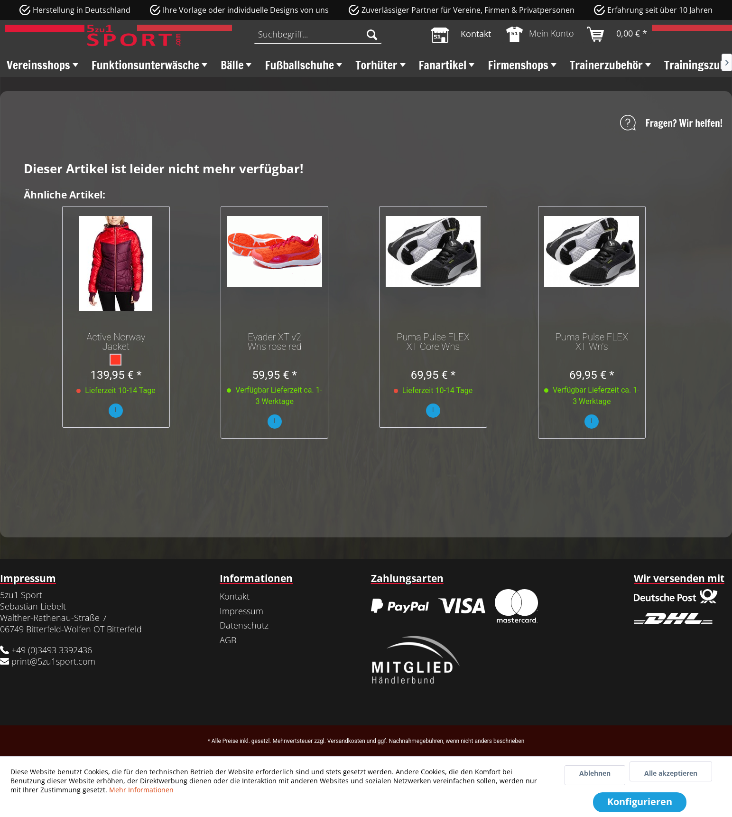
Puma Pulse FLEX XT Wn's (592, 341)
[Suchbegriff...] (318, 34)
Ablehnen (595, 773)
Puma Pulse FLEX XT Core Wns (433, 341)
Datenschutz (244, 625)
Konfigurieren (639, 801)
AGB (228, 640)
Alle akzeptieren (670, 773)
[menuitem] (318, 34)
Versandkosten (346, 741)
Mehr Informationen (141, 789)
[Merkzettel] (461, 34)
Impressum (241, 611)
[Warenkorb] (617, 34)
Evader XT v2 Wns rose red (275, 341)
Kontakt (235, 596)
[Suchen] (372, 34)
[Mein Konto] (540, 34)
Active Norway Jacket (115, 341)
